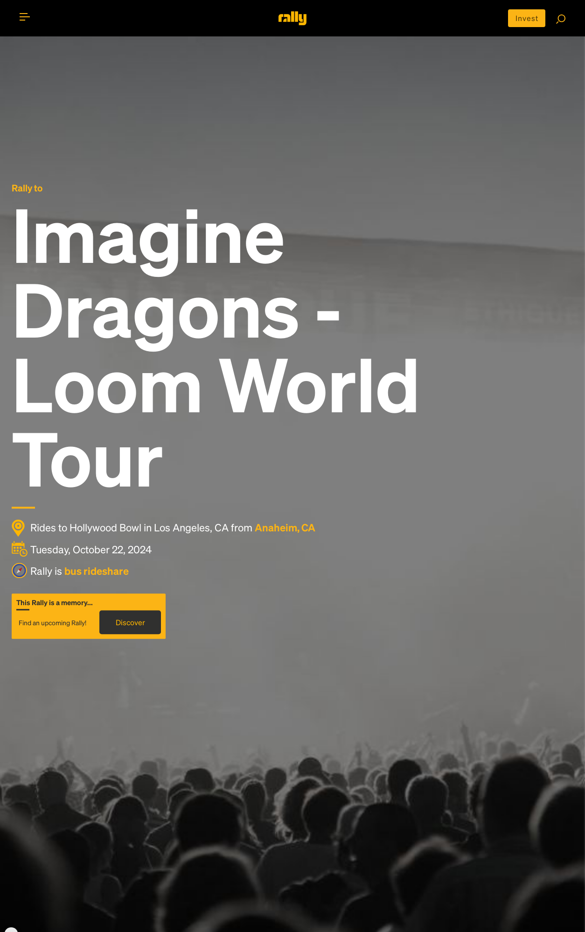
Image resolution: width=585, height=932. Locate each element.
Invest (526, 18)
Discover (130, 622)
